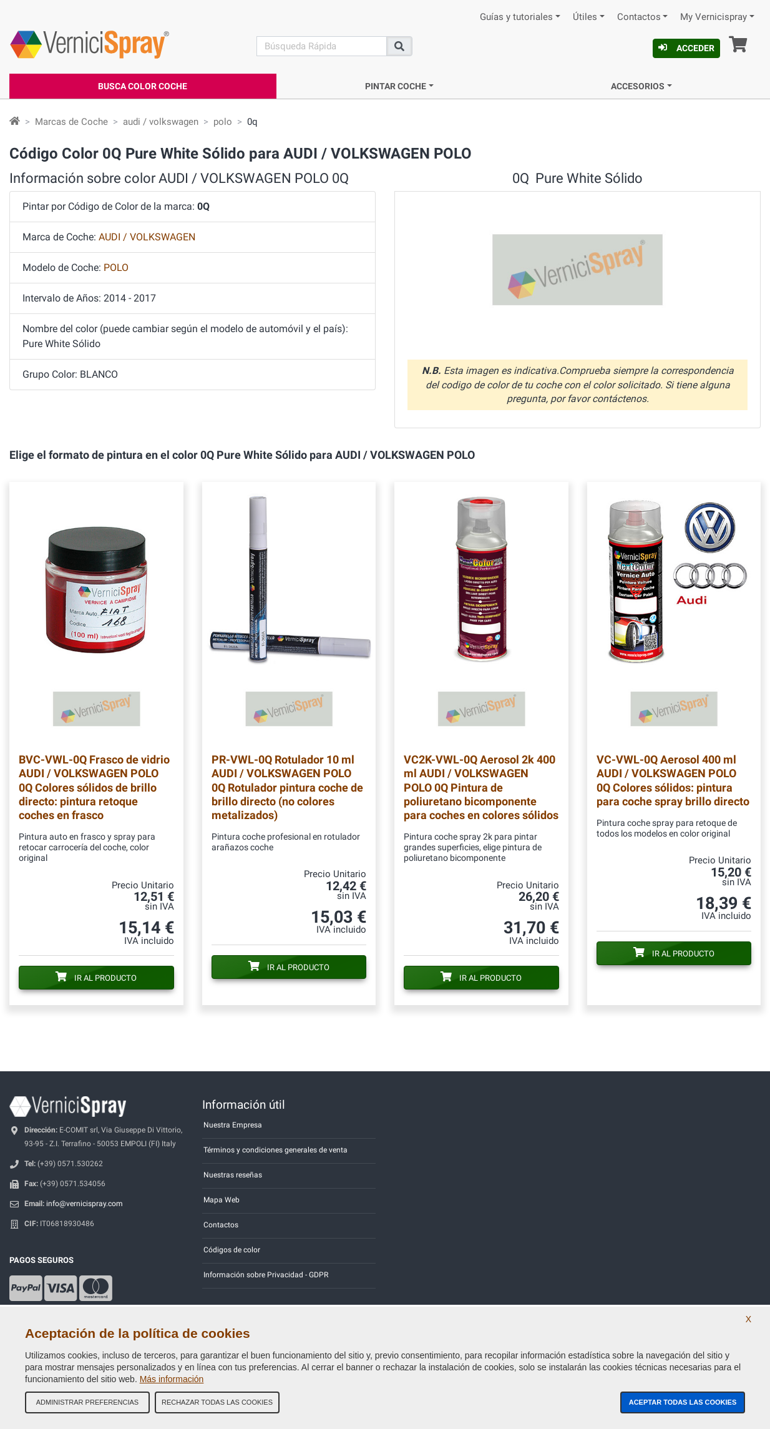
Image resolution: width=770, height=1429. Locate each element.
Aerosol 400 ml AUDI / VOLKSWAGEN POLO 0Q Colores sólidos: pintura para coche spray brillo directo (673, 780)
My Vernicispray (713, 17)
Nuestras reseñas (232, 1175)
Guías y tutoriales (516, 17)
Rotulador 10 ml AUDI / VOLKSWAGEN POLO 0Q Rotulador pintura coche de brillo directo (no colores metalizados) (287, 787)
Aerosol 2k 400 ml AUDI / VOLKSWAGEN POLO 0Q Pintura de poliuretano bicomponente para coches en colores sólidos (481, 787)
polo (222, 121)
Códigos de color (231, 1249)
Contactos (639, 17)
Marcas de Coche (71, 121)
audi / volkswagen (160, 121)
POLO (116, 267)
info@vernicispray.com (84, 1203)
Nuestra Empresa (232, 1125)
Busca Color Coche (142, 86)
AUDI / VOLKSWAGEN (147, 237)
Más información (172, 1379)
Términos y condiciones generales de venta (275, 1150)
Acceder (686, 48)
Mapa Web (221, 1200)
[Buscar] (321, 46)
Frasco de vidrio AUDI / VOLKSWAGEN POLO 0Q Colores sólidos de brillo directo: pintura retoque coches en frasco (94, 787)
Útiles (585, 17)
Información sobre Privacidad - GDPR (265, 1274)
